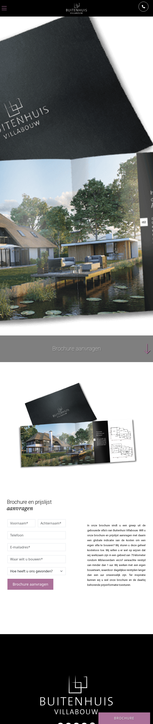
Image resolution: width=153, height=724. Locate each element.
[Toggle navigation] (4, 8)
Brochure (124, 718)
